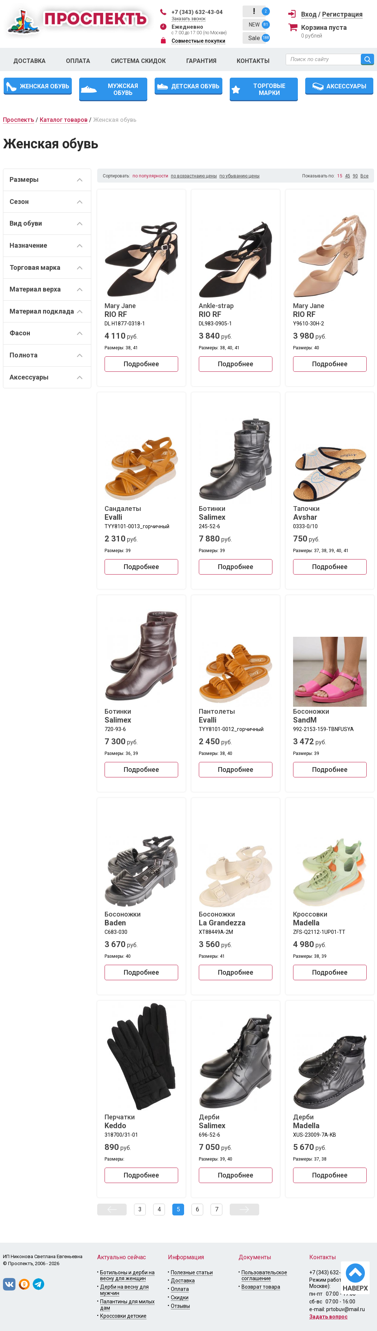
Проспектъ (18, 119)
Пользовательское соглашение (264, 1276)
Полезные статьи (192, 1272)
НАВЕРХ (355, 1288)
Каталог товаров (64, 119)
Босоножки (330, 715)
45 (347, 176)
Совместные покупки (198, 41)
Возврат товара (261, 1287)
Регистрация (342, 14)
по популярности (150, 176)
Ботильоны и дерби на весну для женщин (127, 1276)
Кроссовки (330, 918)
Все (364, 176)
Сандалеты (141, 513)
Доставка (29, 60)
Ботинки (235, 513)
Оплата (78, 60)
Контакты (253, 60)
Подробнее (141, 364)
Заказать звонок (188, 18)
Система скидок (138, 60)
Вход (309, 14)
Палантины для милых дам (127, 1305)
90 (355, 176)
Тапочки (330, 513)
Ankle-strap (235, 310)
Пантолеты (235, 715)
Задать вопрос (328, 1317)
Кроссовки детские (123, 1316)
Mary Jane (141, 310)
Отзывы (180, 1306)
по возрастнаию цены (194, 176)
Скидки (179, 1297)
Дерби (235, 1121)
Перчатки (141, 1121)
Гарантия (201, 60)
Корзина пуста (324, 27)
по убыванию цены (239, 176)
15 (339, 176)
